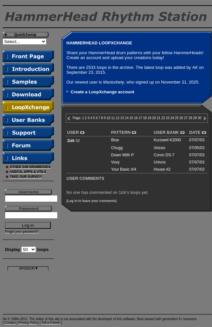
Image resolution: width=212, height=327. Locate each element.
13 (122, 118)
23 (167, 118)
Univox (160, 162)
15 (131, 118)
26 (181, 118)
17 (140, 118)
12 (117, 118)
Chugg (117, 148)
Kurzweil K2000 (167, 140)
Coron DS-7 (164, 155)
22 (163, 118)
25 (177, 118)
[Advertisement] (28, 291)
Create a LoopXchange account (102, 91)
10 (108, 118)
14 (127, 118)
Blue (115, 140)
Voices (159, 148)
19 (149, 118)
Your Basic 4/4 (123, 169)
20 (154, 118)
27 (185, 118)
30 (199, 118)
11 (113, 118)
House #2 (162, 169)
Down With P (122, 155)
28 (190, 118)
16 (135, 118)
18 (145, 118)
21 (158, 118)
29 (195, 118)
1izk (71, 140)
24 (172, 118)
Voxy (115, 162)
